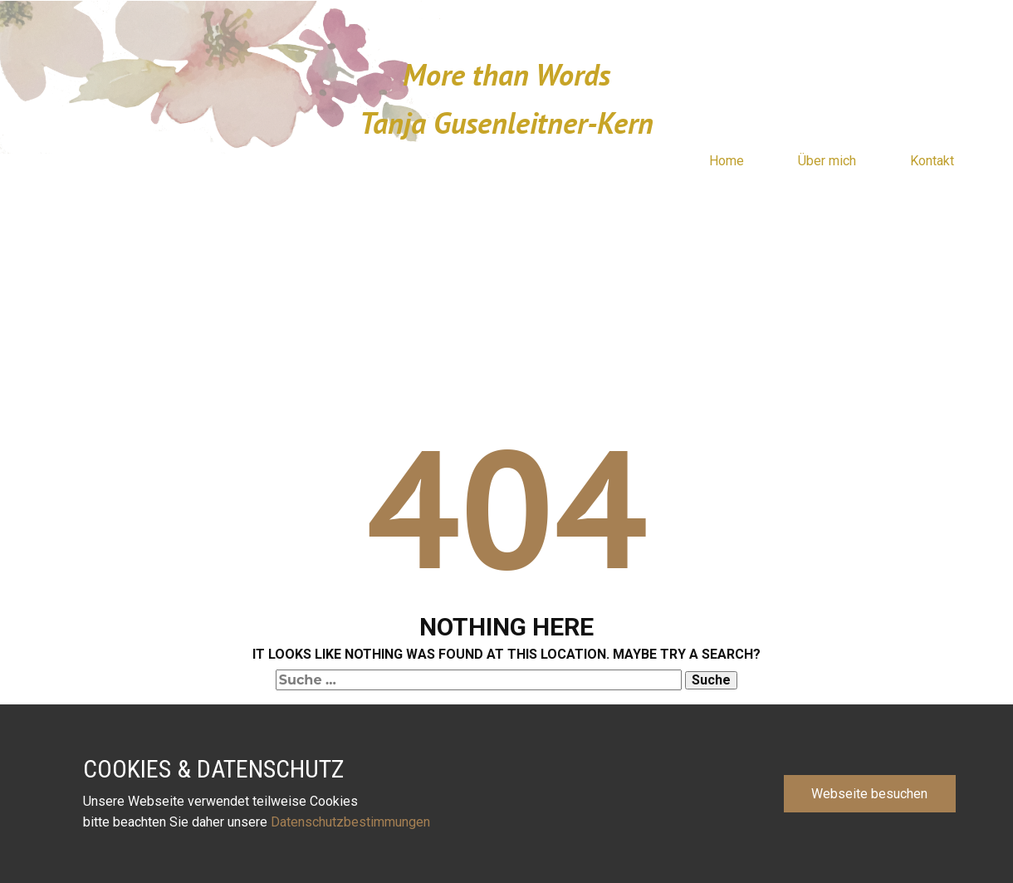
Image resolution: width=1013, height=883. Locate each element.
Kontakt (932, 161)
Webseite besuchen (869, 794)
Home (726, 161)
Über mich (827, 161)
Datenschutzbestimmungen (352, 822)
